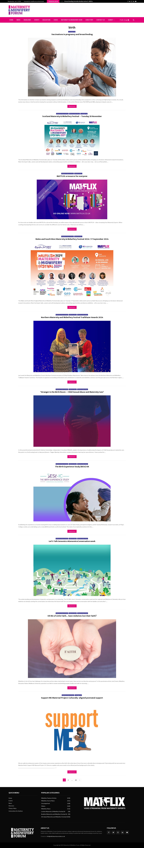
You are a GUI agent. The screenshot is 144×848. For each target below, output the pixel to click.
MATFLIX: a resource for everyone (72, 176)
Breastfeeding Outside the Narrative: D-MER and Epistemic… (83, 1)
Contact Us (100, 20)
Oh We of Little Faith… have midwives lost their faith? (72, 616)
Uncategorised (72, 31)
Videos (43, 806)
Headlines (27, 20)
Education (46, 20)
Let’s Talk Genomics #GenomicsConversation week (72, 541)
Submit (110, 20)
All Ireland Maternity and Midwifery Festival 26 (54, 817)
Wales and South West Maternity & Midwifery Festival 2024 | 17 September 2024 (72, 239)
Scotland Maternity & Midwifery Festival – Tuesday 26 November (72, 116)
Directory (89, 20)
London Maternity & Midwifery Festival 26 (53, 811)
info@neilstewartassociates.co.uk (56, 836)
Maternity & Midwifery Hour (71, 20)
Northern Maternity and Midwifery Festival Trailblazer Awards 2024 (72, 317)
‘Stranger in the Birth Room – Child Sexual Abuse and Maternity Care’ (72, 392)
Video (56, 20)
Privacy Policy (12, 808)
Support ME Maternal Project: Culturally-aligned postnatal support (72, 698)
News (18, 20)
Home (11, 20)
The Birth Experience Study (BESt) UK (72, 466)
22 (76, 780)
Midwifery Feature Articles (62, 113)
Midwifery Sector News (74, 113)
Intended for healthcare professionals (34, 1)
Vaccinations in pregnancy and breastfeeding (72, 34)
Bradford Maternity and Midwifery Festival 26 (54, 814)
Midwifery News (78, 173)
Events (36, 20)
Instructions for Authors (16, 811)
